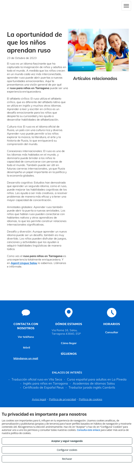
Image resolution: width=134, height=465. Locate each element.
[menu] (126, 5)
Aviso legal (39, 399)
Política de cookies (90, 399)
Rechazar (67, 458)
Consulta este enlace (88, 430)
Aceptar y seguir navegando (67, 441)
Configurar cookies (67, 450)
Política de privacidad (62, 399)
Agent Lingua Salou (24, 263)
